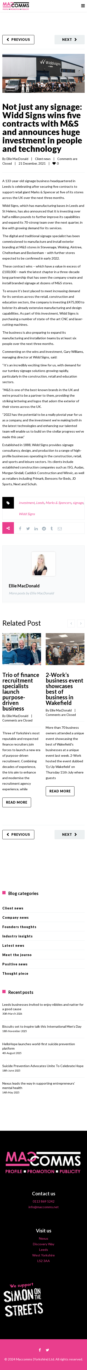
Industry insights (17, 936)
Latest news (13, 945)
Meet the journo (17, 955)
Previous (20, 40)
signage (78, 503)
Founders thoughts (19, 927)
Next (67, 40)
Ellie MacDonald (17, 159)
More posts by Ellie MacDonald (31, 593)
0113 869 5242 (44, 1201)
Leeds (40, 503)
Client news (43, 159)
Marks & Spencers (58, 503)
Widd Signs (27, 514)
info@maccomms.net (44, 1207)
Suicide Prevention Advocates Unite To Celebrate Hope (43, 1066)
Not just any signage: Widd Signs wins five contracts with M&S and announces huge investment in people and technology (42, 127)
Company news (15, 917)
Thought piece (15, 973)
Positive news (15, 964)
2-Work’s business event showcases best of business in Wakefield (64, 688)
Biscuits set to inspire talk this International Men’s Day (41, 1026)
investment (27, 503)
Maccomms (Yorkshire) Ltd (35, 1359)
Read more (16, 802)
